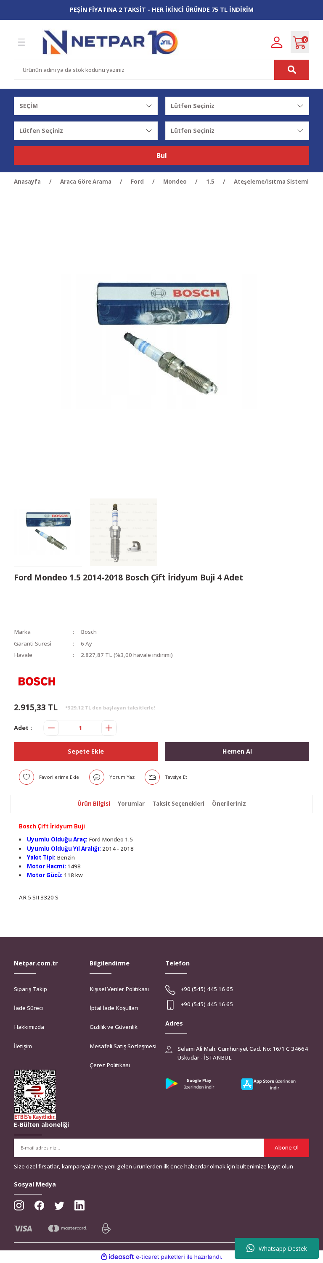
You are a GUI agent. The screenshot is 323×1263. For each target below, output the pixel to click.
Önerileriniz (229, 803)
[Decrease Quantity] (51, 728)
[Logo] (110, 42)
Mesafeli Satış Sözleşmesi (123, 1046)
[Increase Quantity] (108, 728)
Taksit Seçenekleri (178, 803)
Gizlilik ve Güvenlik (114, 1027)
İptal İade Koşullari (114, 1008)
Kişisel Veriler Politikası (119, 989)
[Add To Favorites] (49, 777)
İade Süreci (28, 1008)
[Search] (161, 70)
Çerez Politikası (110, 1065)
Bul (161, 155)
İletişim (23, 1046)
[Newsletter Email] (161, 1148)
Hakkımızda (29, 1027)
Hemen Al (237, 751)
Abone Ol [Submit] (287, 1147)
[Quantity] (80, 728)
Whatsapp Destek (276, 1248)
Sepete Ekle (86, 751)
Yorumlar (131, 803)
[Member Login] (276, 42)
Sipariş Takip (30, 989)
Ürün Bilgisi (93, 803)
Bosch (89, 631)
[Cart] (300, 42)
